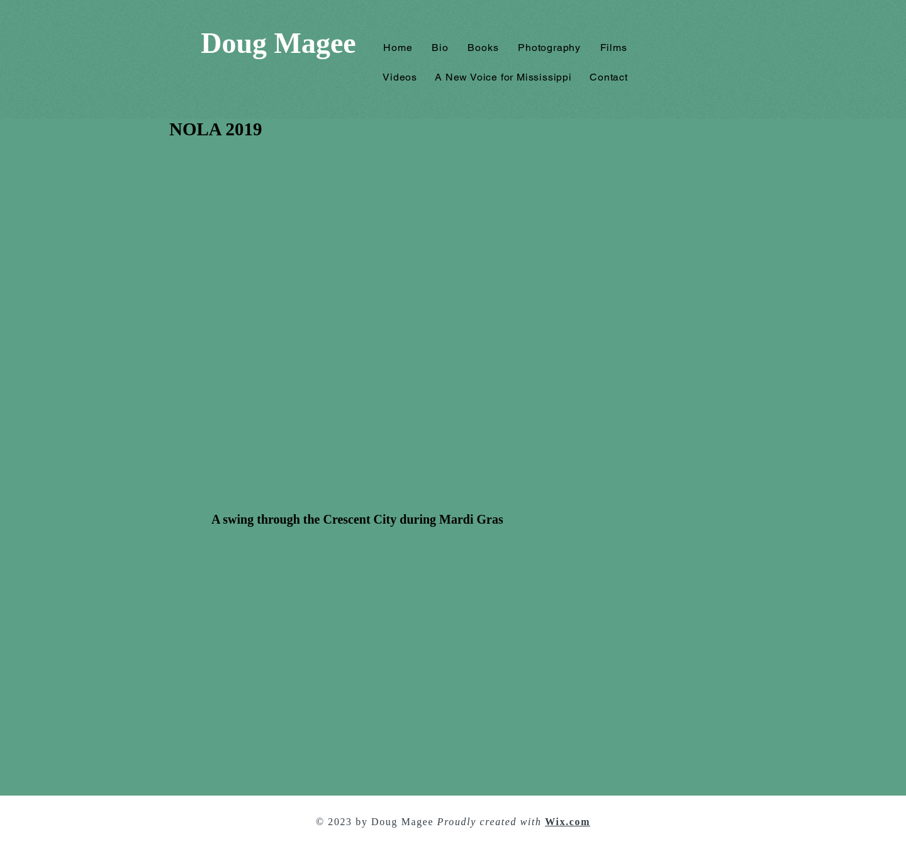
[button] (483, 47)
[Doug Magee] (278, 44)
